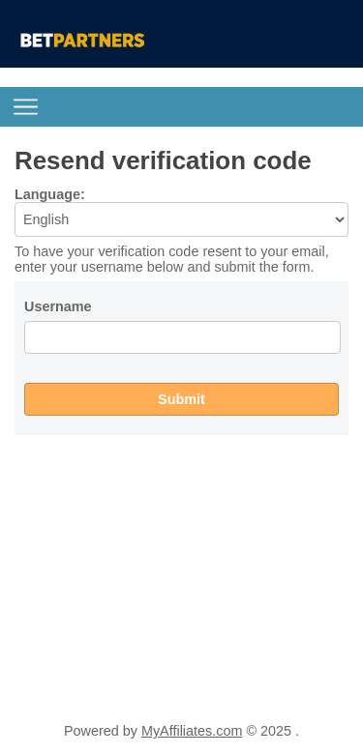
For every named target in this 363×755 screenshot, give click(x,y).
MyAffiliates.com (192, 731)
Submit (181, 399)
